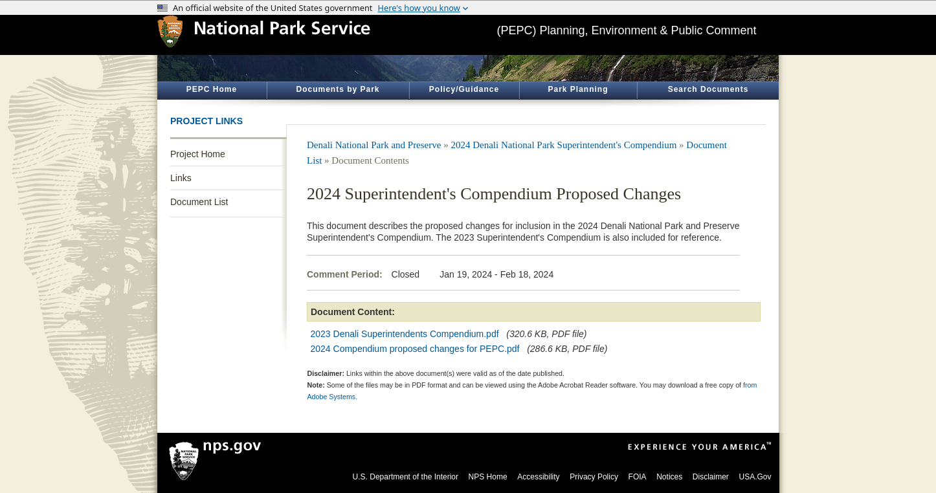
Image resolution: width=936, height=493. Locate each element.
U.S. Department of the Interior (405, 476)
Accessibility (538, 476)
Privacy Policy (594, 476)
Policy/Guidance (464, 89)
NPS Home (488, 476)
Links (181, 178)
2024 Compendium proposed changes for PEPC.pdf (415, 349)
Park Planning (578, 89)
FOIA (638, 476)
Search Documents (708, 89)
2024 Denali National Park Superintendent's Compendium (563, 145)
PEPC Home (211, 89)
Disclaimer (711, 476)
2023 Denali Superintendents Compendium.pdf (405, 334)
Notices (669, 476)
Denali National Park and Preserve (374, 145)
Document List (199, 202)
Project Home (197, 154)
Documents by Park (337, 89)
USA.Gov (755, 476)
